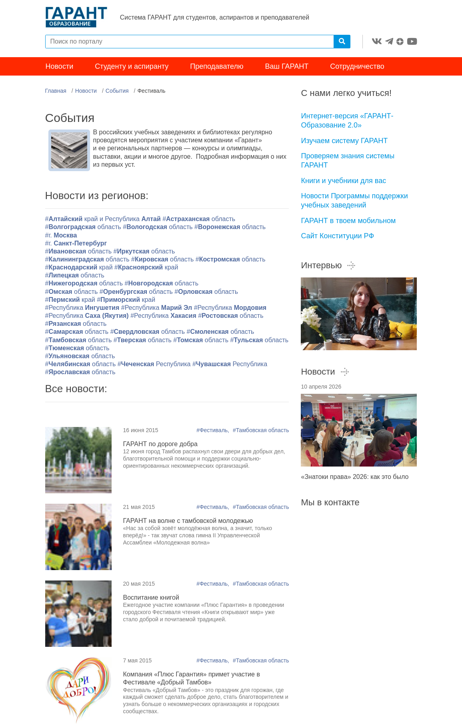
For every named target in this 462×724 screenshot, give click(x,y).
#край (79, 268)
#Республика (83, 308)
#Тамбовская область (261, 430)
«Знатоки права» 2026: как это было (354, 477)
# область (77, 348)
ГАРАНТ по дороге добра (160, 444)
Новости (60, 67)
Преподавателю (216, 67)
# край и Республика (104, 219)
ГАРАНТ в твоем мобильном (348, 221)
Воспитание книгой (151, 598)
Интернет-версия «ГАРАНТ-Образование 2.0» (347, 121)
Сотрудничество (357, 67)
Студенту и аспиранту (131, 67)
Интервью (328, 266)
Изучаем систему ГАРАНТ (344, 141)
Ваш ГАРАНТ (287, 67)
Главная (55, 91)
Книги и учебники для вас (343, 181)
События (117, 91)
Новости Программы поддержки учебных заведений (354, 201)
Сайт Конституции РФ (337, 237)
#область (198, 219)
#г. (61, 235)
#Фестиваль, (213, 430)
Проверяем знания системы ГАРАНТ (347, 161)
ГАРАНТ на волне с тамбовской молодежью (188, 521)
